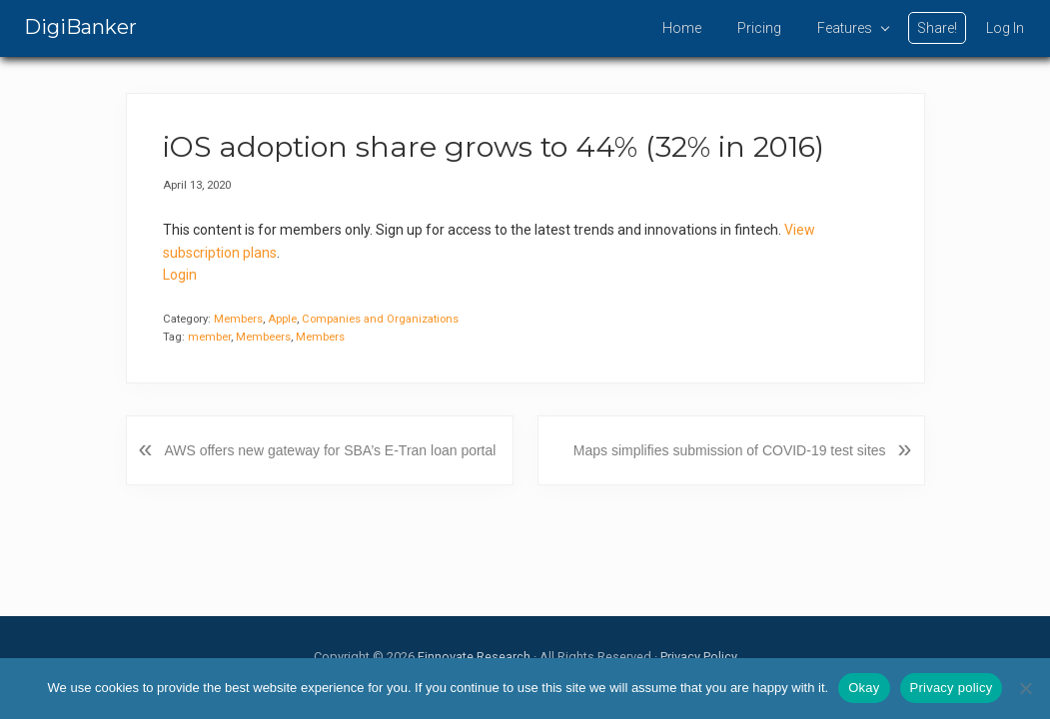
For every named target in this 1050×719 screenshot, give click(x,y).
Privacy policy (951, 687)
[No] (1025, 688)
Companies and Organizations (380, 319)
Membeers (263, 337)
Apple (282, 319)
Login (180, 275)
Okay (863, 687)
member (209, 337)
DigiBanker (80, 27)
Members (238, 319)
